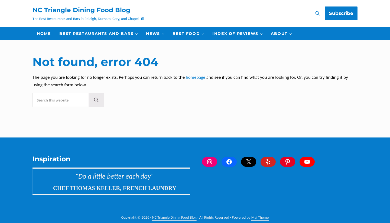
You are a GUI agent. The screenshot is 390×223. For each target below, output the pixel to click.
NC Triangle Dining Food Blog (85, 14)
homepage (196, 85)
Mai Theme (260, 217)
